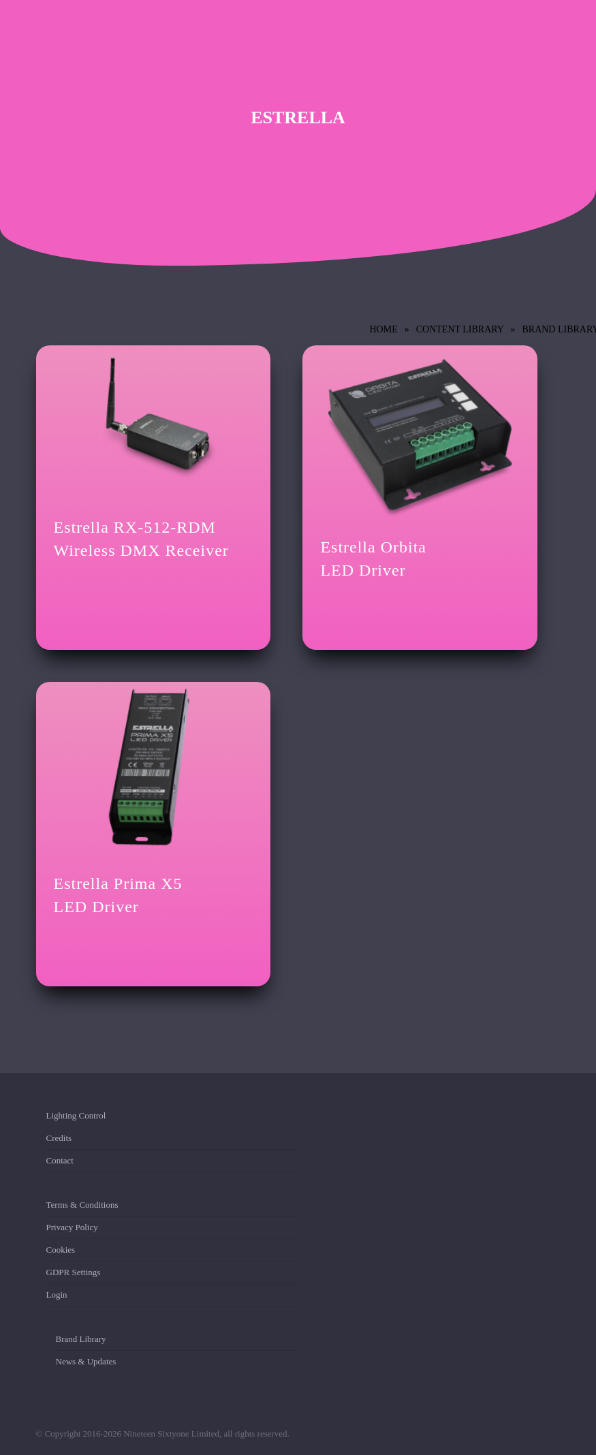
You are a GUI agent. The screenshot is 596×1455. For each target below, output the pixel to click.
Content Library (460, 329)
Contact (60, 1160)
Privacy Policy (72, 1227)
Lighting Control (76, 1118)
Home (384, 329)
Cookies (61, 1250)
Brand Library (81, 1341)
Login (56, 1294)
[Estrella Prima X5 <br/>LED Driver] (153, 770)
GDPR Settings (73, 1272)
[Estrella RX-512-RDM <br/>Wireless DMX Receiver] (153, 423)
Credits (59, 1138)
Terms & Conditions (82, 1207)
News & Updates (86, 1361)
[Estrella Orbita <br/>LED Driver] (419, 433)
